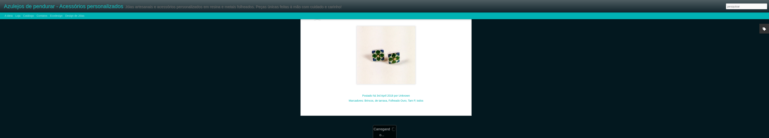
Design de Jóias (74, 15)
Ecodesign (56, 15)
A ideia (9, 15)
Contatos (42, 15)
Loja (17, 15)
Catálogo (28, 15)
